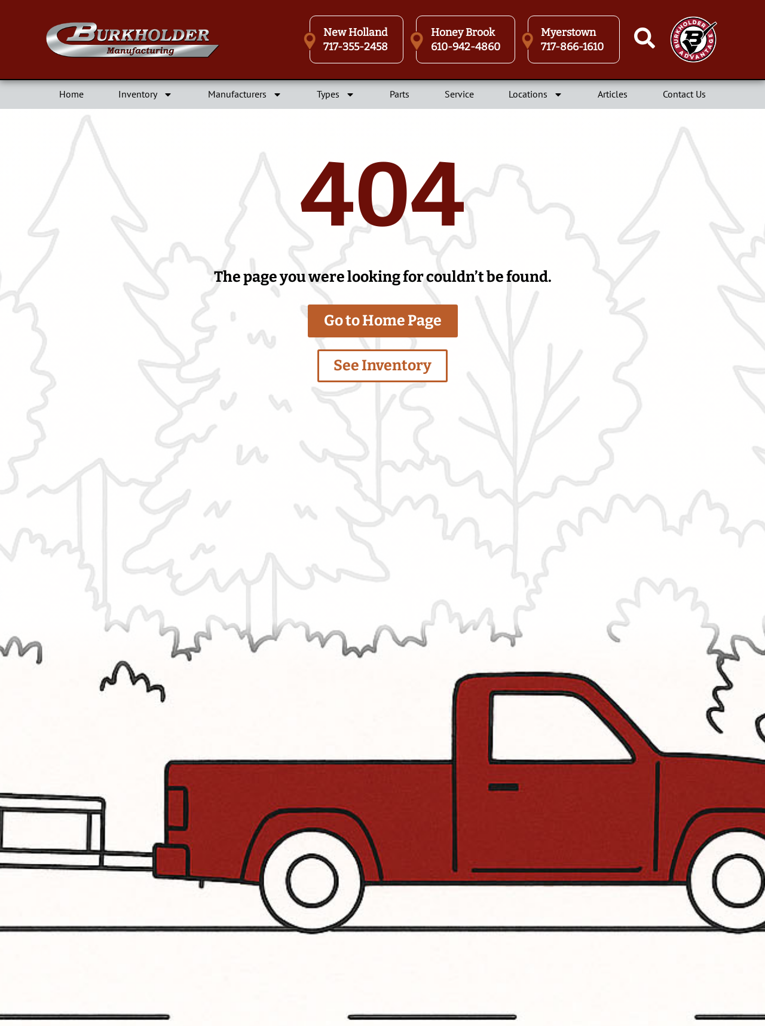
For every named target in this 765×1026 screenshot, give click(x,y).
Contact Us (684, 94)
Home (71, 94)
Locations (536, 94)
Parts (399, 94)
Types (336, 94)
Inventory (145, 94)
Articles (613, 94)
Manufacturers (245, 94)
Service (459, 94)
